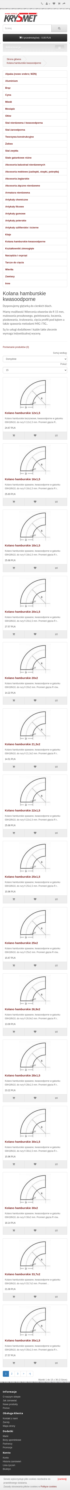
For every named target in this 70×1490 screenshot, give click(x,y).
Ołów (8, 115)
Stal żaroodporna (15, 129)
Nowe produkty (10, 1404)
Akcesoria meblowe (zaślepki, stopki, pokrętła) (32, 171)
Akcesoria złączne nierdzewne (22, 185)
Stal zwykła (11, 150)
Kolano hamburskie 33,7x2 (22, 1274)
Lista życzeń (9, 1465)
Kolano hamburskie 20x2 (21, 678)
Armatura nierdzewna (17, 192)
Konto (6, 1457)
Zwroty (6, 1422)
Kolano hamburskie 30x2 (21, 1208)
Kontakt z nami (10, 1418)
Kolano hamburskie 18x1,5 (22, 545)
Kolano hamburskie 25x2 (21, 943)
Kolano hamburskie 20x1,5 (22, 611)
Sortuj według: (60, 353)
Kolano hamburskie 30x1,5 (22, 1141)
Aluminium (11, 80)
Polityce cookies (49, 1486)
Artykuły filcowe (14, 206)
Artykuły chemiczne (16, 199)
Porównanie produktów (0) (16, 347)
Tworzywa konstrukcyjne (19, 136)
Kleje (8, 234)
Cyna (8, 94)
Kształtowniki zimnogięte (19, 248)
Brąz (7, 87)
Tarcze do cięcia (14, 262)
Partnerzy (7, 1443)
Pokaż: (63, 364)
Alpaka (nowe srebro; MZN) (21, 73)
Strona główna (14, 59)
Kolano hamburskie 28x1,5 (22, 1075)
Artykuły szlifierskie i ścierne (21, 227)
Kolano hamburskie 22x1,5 (22, 810)
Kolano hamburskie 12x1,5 (22, 412)
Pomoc (6, 1408)
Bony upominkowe (12, 1440)
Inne (7, 283)
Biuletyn (7, 1469)
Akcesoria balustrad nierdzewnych (25, 164)
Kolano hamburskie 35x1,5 (22, 1340)
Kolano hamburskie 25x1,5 (22, 876)
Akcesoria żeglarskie (17, 178)
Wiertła (9, 269)
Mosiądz (10, 108)
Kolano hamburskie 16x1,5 (22, 479)
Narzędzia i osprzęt (16, 255)
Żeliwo (9, 143)
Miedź (8, 101)
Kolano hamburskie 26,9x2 (22, 1009)
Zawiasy (10, 276)
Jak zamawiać (10, 1400)
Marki (5, 1436)
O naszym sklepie (12, 1396)
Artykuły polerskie (15, 220)
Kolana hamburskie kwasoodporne (24, 63)
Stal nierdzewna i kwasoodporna (24, 122)
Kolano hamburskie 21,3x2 (22, 744)
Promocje (7, 1447)
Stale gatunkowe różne (18, 157)
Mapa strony (9, 1426)
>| (30, 1373)
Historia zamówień (12, 1461)
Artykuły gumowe (15, 213)
